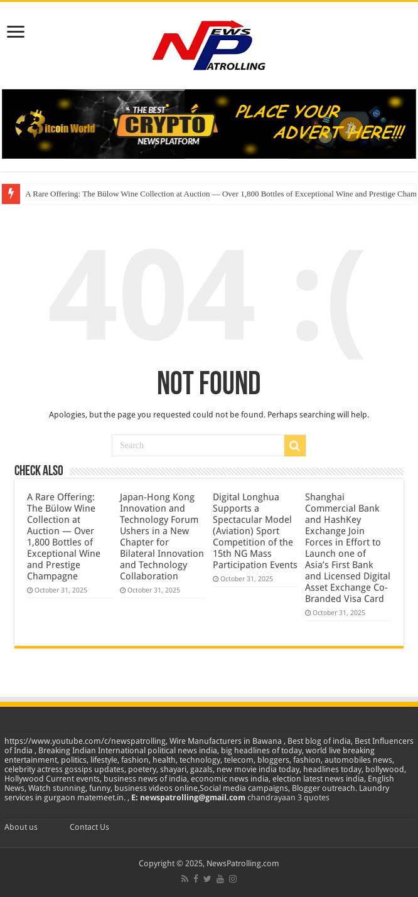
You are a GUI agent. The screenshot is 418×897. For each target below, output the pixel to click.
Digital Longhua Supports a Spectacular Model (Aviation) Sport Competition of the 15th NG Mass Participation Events (255, 531)
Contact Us (89, 827)
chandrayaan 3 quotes (288, 797)
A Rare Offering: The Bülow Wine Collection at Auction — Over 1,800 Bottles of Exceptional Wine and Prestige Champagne (63, 536)
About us (21, 827)
